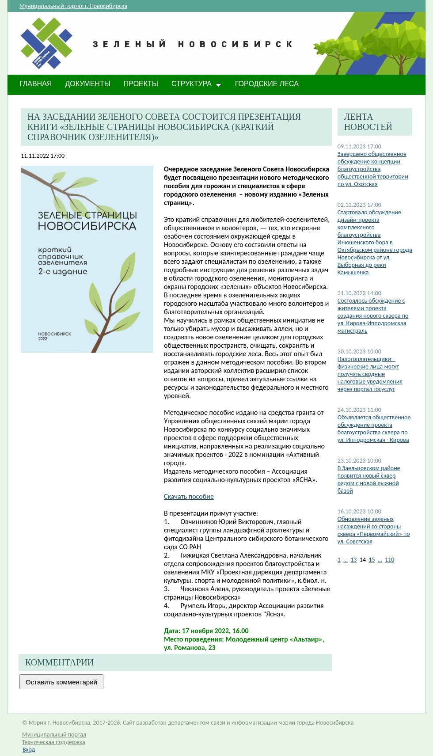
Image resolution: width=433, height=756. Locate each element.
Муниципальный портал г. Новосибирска (73, 6)
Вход (29, 749)
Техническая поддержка (53, 742)
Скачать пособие (189, 496)
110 (389, 559)
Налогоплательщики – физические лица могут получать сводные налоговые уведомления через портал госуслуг (370, 374)
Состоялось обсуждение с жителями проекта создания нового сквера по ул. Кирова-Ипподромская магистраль (373, 315)
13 (353, 559)
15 (371, 559)
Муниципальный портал (54, 734)
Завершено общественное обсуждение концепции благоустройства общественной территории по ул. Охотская (373, 169)
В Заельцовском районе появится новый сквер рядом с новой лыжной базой (369, 479)
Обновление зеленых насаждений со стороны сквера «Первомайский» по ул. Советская (374, 530)
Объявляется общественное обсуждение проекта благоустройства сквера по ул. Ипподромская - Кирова (374, 429)
